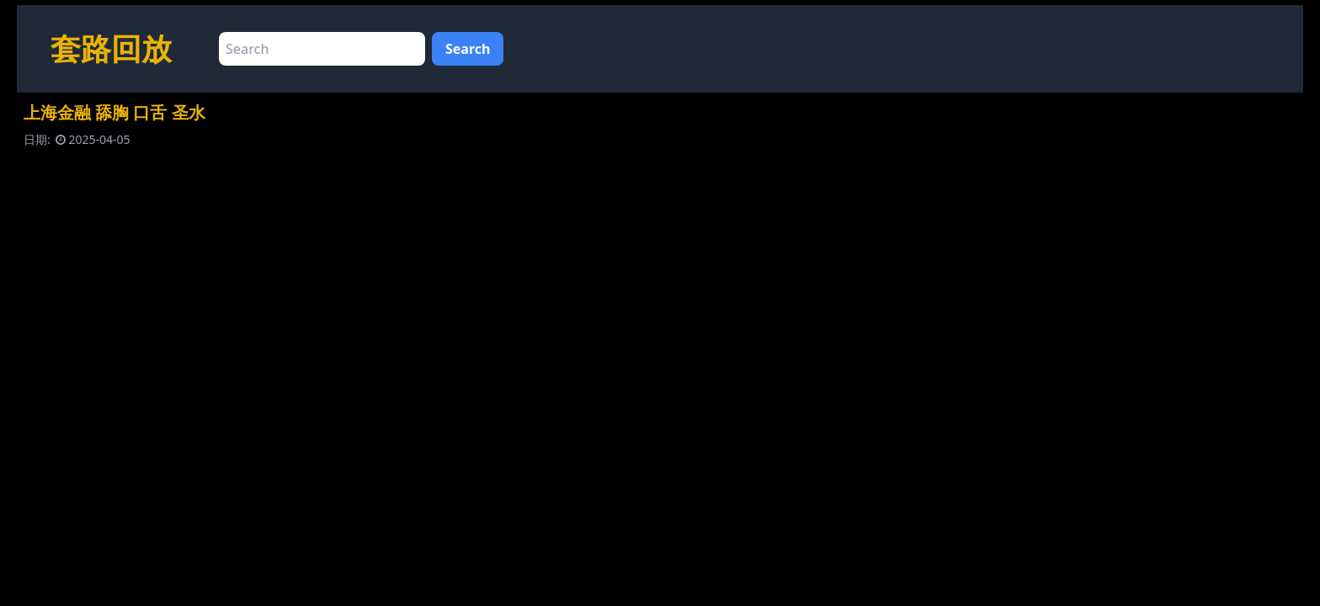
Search (467, 49)
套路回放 (111, 48)
